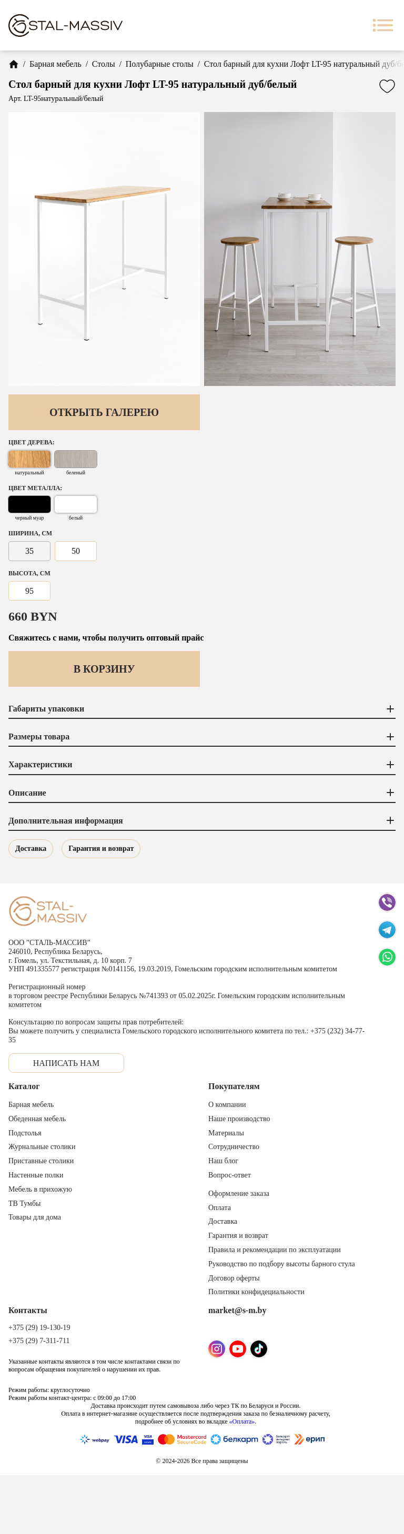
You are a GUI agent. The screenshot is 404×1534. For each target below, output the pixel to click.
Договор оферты (234, 1278)
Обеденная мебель (37, 1119)
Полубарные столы (160, 63)
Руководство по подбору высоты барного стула (281, 1264)
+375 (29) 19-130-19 (39, 1328)
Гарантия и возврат (101, 848)
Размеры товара (202, 737)
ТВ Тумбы (24, 1203)
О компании (227, 1105)
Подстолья (25, 1133)
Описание (202, 792)
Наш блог (223, 1161)
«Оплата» (242, 1421)
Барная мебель (55, 63)
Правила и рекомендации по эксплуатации (274, 1250)
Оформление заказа (238, 1193)
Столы (103, 63)
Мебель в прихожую (40, 1189)
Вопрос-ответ (229, 1175)
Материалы (226, 1133)
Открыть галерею (104, 412)
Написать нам (66, 1063)
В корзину (104, 669)
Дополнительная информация (202, 820)
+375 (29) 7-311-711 (39, 1341)
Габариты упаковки (202, 709)
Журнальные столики (41, 1147)
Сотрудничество (233, 1147)
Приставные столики (41, 1161)
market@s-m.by (237, 1310)
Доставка (30, 848)
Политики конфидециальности (256, 1292)
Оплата (219, 1208)
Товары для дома (34, 1217)
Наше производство (239, 1119)
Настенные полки (36, 1175)
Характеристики (202, 764)
